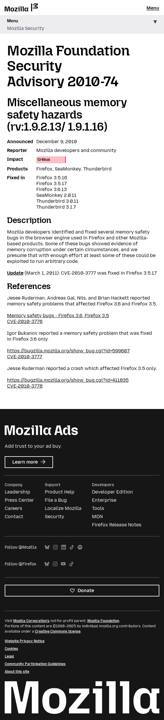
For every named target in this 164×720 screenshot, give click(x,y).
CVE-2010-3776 (24, 321)
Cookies (11, 649)
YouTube (63, 564)
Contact (14, 516)
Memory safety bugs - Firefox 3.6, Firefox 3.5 (58, 315)
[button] (82, 25)
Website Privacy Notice (25, 641)
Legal (9, 656)
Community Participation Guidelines (35, 664)
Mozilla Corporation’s (31, 621)
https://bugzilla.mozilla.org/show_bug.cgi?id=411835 (68, 380)
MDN (97, 516)
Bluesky (47, 547)
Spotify (79, 547)
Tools (98, 508)
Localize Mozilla (63, 508)
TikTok (71, 547)
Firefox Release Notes (116, 525)
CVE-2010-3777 (24, 356)
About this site (17, 672)
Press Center (19, 500)
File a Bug (56, 500)
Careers (13, 508)
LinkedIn (63, 547)
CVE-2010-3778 (24, 386)
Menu (152, 8)
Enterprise (104, 500)
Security (54, 516)
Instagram (55, 547)
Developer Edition (112, 492)
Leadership (17, 492)
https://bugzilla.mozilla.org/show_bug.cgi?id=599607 (68, 351)
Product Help (59, 492)
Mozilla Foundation (103, 621)
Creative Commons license (58, 631)
